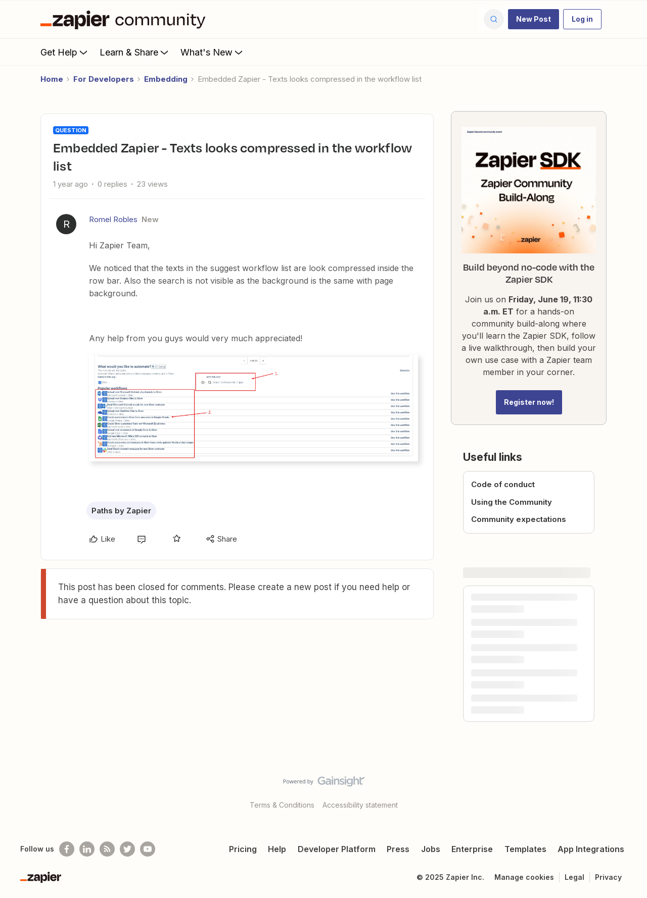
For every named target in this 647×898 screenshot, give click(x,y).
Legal (574, 877)
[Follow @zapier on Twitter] (127, 849)
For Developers (103, 79)
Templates (525, 849)
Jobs (430, 849)
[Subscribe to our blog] (107, 849)
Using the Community (511, 502)
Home (51, 79)
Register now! (529, 402)
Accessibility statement (360, 805)
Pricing (243, 849)
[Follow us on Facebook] (66, 849)
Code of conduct (503, 484)
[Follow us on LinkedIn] (87, 849)
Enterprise (472, 849)
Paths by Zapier (121, 510)
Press (398, 849)
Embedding (166, 79)
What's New (212, 52)
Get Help (64, 52)
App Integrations (591, 849)
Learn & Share (135, 52)
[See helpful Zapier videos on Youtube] (147, 849)
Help (277, 849)
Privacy (608, 877)
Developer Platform (337, 849)
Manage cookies (524, 877)
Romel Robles (113, 219)
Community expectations (518, 519)
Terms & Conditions (282, 805)
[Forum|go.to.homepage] (125, 19)
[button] (533, 19)
